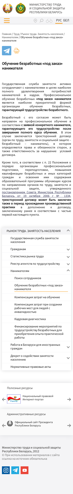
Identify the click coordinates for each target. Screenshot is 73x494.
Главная (6, 34)
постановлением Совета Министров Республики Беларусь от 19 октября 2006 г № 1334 (36, 194)
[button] (7, 21)
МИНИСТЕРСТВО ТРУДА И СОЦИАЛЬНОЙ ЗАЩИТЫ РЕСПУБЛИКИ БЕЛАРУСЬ (47, 8)
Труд (16, 34)
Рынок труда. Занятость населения (42, 34)
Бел (66, 20)
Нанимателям (10, 37)
